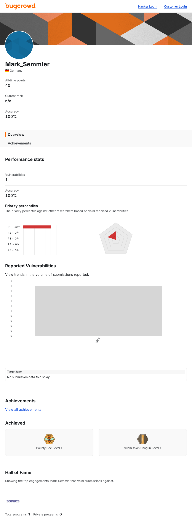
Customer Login (175, 6)
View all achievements (23, 409)
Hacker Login (147, 6)
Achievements (19, 143)
